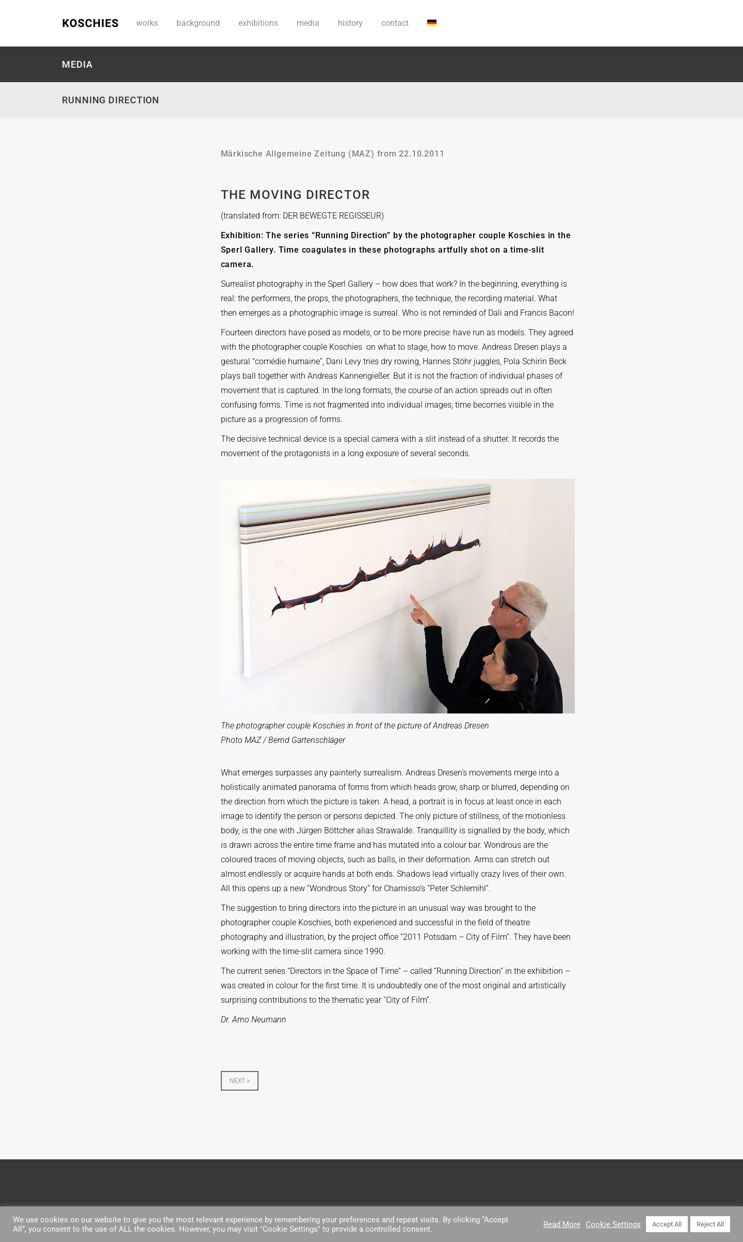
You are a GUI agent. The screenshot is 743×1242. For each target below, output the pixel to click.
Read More (561, 1224)
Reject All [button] (710, 1224)
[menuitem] (432, 23)
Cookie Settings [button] (613, 1224)
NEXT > (240, 1080)
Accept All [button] (667, 1224)
